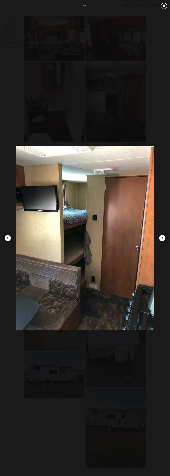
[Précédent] (8, 238)
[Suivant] (162, 238)
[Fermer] (164, 6)
